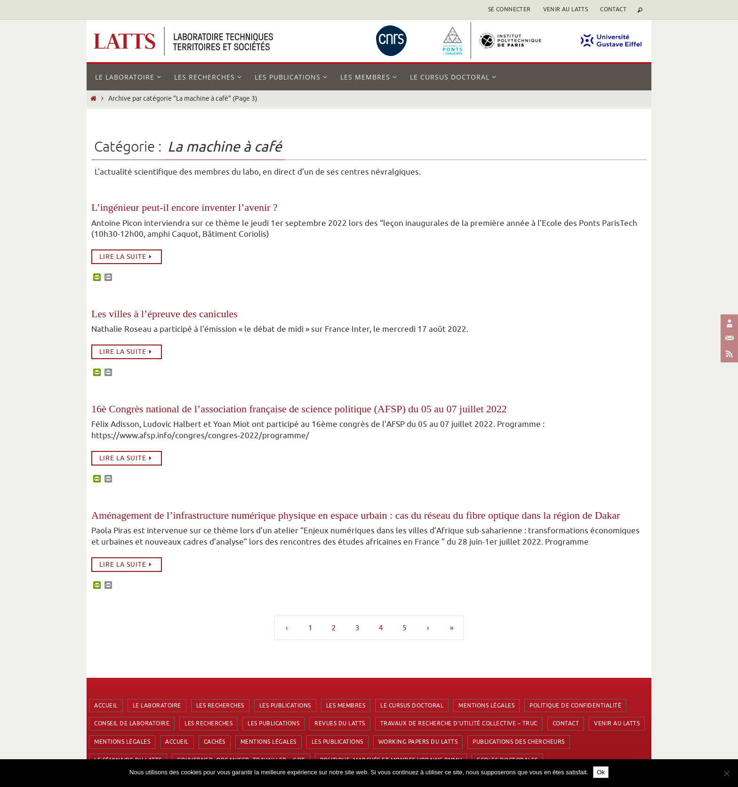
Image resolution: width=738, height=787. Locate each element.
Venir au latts (565, 9)
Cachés (214, 742)
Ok (601, 772)
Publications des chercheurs (519, 742)
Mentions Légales (486, 705)
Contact (613, 9)
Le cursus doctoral (411, 705)
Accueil (106, 705)
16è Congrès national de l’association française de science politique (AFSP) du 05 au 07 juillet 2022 (299, 409)
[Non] (726, 773)
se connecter (509, 9)
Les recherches (220, 705)
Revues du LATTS (339, 723)
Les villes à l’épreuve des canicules (164, 314)
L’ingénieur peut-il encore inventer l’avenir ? (184, 207)
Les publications (285, 705)
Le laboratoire (157, 705)
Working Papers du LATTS (418, 742)
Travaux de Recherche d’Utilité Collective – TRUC (458, 723)
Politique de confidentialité (575, 705)
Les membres (346, 705)
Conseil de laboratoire (131, 723)
